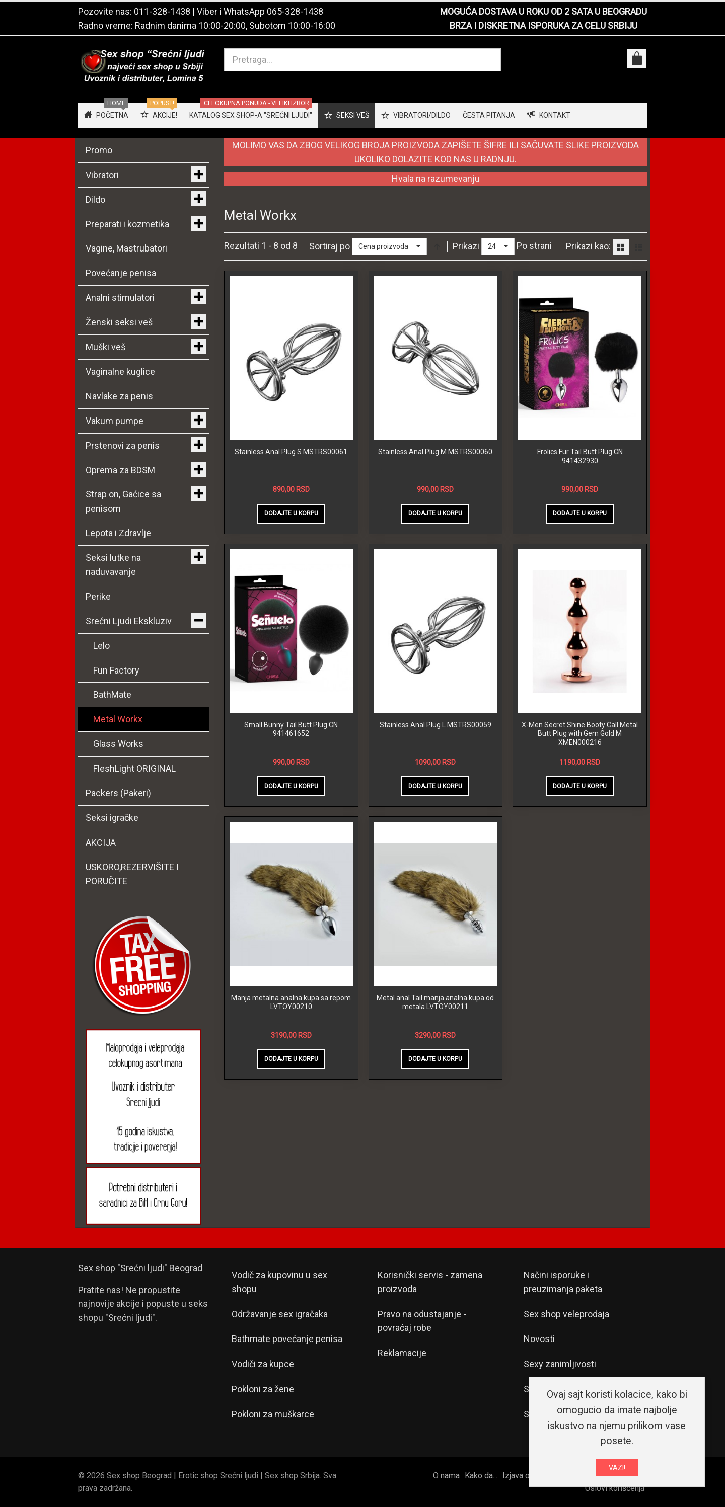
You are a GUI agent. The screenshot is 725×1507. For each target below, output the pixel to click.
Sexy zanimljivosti (560, 1364)
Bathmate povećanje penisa (287, 1338)
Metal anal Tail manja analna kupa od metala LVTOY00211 (435, 1002)
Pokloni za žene (263, 1389)
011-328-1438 (162, 11)
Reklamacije (402, 1353)
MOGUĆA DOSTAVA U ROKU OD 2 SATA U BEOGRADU (543, 11)
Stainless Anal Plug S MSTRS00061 (291, 452)
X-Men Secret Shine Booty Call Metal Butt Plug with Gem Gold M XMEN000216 (580, 733)
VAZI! (617, 1468)
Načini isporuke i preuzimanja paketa (563, 1282)
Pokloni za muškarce (273, 1414)
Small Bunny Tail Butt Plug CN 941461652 (291, 729)
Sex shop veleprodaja (566, 1314)
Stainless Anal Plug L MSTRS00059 (435, 725)
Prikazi (466, 246)
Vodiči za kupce (263, 1364)
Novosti (539, 1338)
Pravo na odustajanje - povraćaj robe (422, 1321)
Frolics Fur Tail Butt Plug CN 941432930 (580, 456)
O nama (446, 1475)
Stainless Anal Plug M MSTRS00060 (435, 452)
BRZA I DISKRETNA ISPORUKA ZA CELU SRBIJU (543, 25)
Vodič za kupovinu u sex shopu (279, 1282)
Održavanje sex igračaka (280, 1314)
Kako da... (481, 1475)
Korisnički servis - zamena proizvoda (430, 1282)
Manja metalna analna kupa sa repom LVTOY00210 (291, 1002)
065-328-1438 (295, 11)
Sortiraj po (329, 246)
